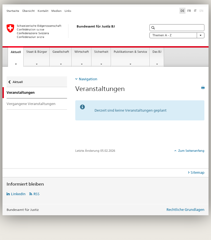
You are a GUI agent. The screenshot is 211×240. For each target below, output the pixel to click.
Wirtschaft (81, 52)
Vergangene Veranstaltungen (31, 103)
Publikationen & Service (130, 52)
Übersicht (28, 10)
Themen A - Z (176, 35)
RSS (37, 194)
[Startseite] (71, 31)
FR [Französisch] (189, 11)
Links (68, 10)
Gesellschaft (60, 52)
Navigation (88, 79)
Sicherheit (101, 52)
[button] (153, 27)
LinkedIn (18, 194)
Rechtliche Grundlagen (185, 209)
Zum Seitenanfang (190, 151)
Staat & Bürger (36, 52)
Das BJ (156, 52)
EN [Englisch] (201, 10)
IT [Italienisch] (195, 11)
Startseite (13, 10)
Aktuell (17, 53)
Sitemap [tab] (197, 172)
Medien (56, 10)
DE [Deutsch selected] (182, 11)
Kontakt (43, 10)
